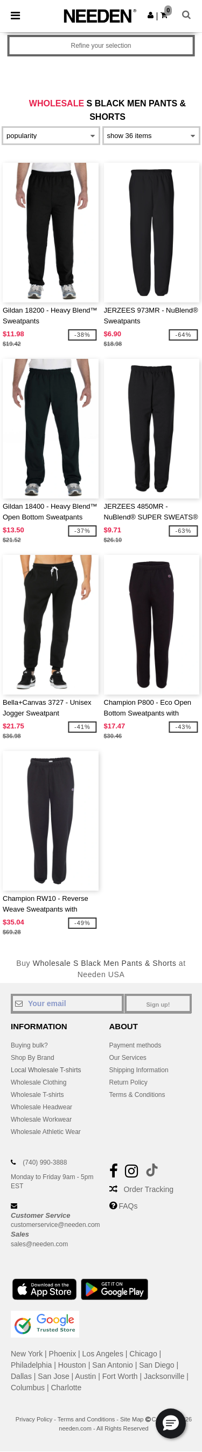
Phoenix (62, 1353)
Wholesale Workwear (41, 1119)
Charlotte (66, 1387)
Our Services (128, 1057)
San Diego (156, 1365)
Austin (85, 1376)
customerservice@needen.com (55, 1225)
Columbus (28, 1387)
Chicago (143, 1353)
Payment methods (135, 1045)
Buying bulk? (29, 1045)
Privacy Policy (34, 1419)
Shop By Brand (32, 1057)
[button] (151, 15)
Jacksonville (164, 1376)
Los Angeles (102, 1353)
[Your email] (67, 1003)
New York (27, 1353)
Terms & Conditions (137, 1095)
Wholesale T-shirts (37, 1095)
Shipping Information (139, 1070)
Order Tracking (148, 1189)
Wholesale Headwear (41, 1107)
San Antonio (112, 1365)
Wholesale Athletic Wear (46, 1132)
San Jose (53, 1376)
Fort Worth (120, 1376)
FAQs (128, 1206)
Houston (72, 1365)
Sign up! (158, 1004)
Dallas (21, 1376)
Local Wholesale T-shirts (46, 1070)
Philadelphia (31, 1365)
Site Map (131, 1419)
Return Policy (128, 1082)
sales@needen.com (39, 1244)
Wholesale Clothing (38, 1082)
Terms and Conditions (86, 1419)
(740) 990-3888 (45, 1162)
